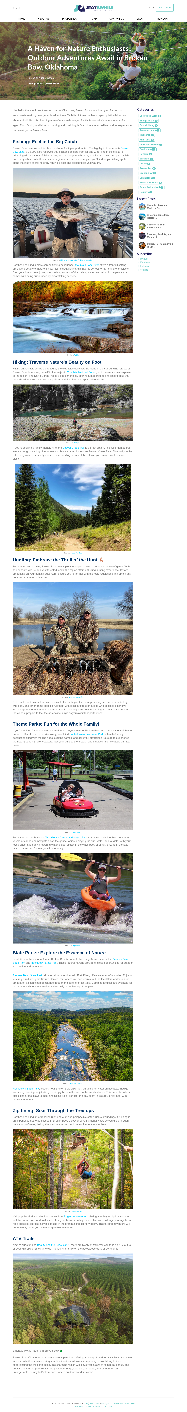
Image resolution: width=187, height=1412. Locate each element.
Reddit (76, 355)
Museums (147, 135)
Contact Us (117, 18)
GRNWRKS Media (76, 1084)
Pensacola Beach (151, 182)
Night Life (147, 139)
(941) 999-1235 (91, 1403)
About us (44, 18)
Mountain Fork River (87, 264)
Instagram (144, 266)
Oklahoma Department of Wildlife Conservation (76, 260)
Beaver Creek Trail (74, 447)
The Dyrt (76, 443)
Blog (140, 18)
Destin (145, 163)
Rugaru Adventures (75, 1216)
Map (94, 18)
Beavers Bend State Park (27, 975)
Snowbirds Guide (150, 115)
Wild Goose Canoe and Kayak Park (66, 837)
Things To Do (36, 83)
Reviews (162, 18)
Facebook (144, 262)
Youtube (143, 269)
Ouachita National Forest (81, 372)
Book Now (165, 7)
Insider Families (76, 553)
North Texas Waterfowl (76, 697)
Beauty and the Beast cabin (53, 1244)
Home (21, 18)
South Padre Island (151, 187)
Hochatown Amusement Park (86, 734)
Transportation (149, 130)
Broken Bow (52, 83)
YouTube (107, 1406)
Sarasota (146, 158)
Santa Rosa (147, 177)
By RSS (143, 259)
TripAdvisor (76, 832)
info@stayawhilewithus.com (118, 1403)
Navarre (146, 154)
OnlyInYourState (76, 1212)
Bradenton (147, 149)
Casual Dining (149, 125)
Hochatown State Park (44, 962)
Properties (69, 18)
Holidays (146, 192)
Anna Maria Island (151, 144)
